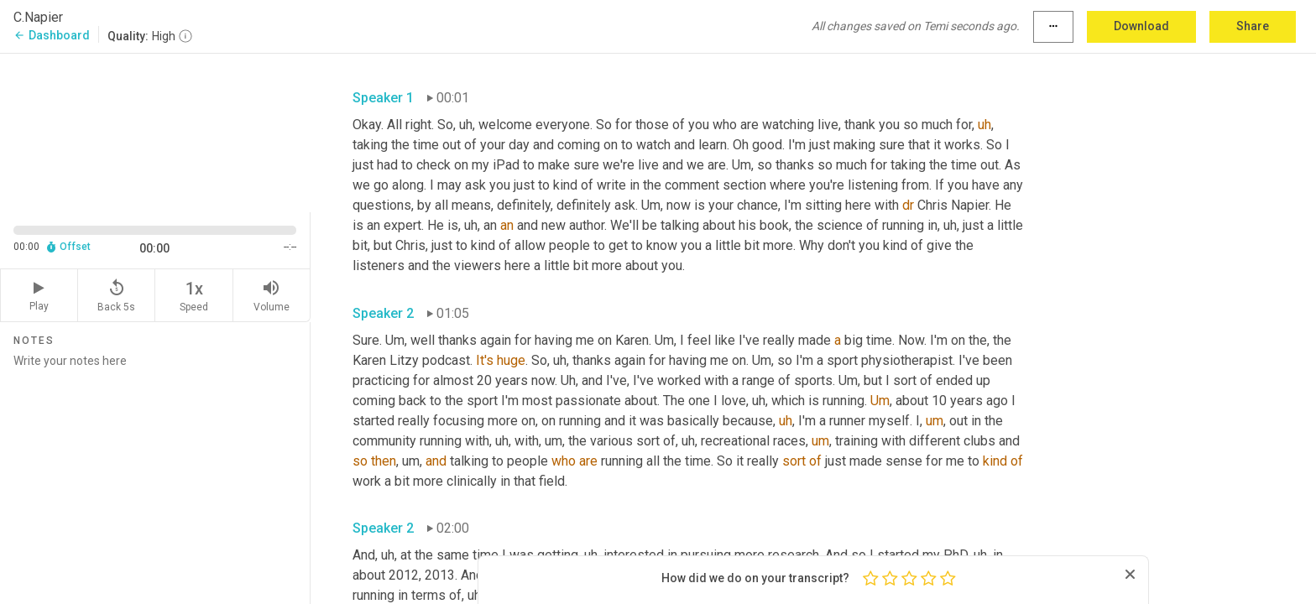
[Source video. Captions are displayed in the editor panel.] (155, 131)
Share (1252, 26)
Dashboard (51, 35)
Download (1141, 26)
